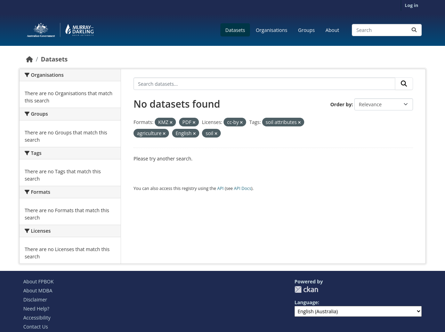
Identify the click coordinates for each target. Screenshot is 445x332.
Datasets (235, 30)
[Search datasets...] (387, 30)
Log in (411, 5)
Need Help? (36, 308)
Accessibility (36, 317)
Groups (306, 30)
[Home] (29, 59)
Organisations (272, 30)
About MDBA (37, 290)
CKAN (306, 289)
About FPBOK (38, 281)
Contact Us (35, 326)
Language (306, 302)
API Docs (242, 188)
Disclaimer (35, 299)
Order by (340, 104)
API (220, 188)
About (332, 30)
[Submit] (414, 30)
